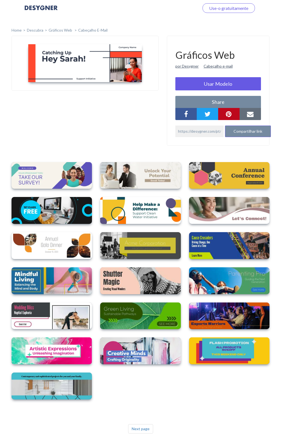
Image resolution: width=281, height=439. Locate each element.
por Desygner (187, 66)
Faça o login (182, 8)
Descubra (35, 30)
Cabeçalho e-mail (218, 66)
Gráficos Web (61, 30)
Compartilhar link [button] (248, 131)
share (218, 102)
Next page (141, 428)
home (17, 30)
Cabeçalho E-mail (93, 30)
